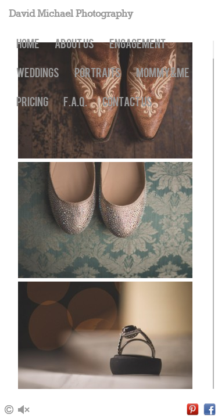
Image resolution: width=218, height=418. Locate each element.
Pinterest (193, 409)
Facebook (209, 409)
